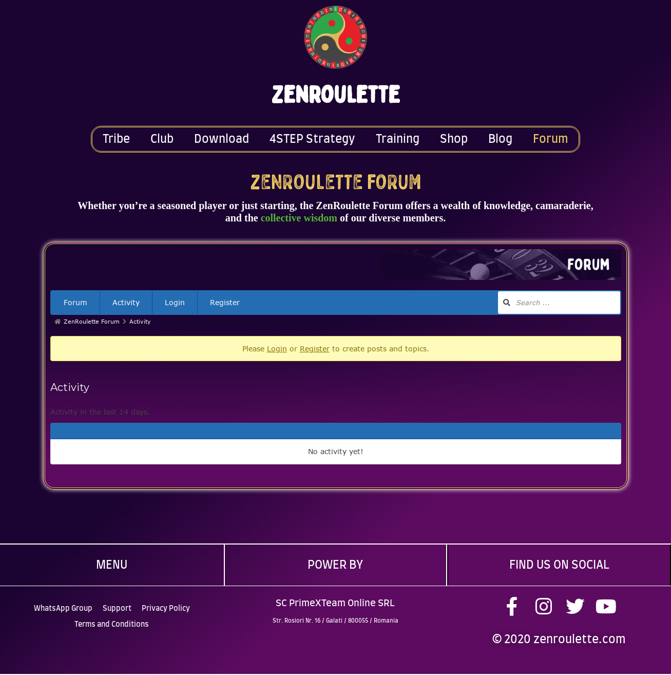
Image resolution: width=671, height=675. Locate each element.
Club (162, 139)
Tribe (116, 139)
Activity (126, 302)
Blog (500, 139)
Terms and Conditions (111, 622)
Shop (454, 139)
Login (175, 302)
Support (117, 606)
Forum (550, 139)
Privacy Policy (166, 606)
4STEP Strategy (312, 139)
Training (397, 139)
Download (221, 139)
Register (225, 302)
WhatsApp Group (63, 606)
